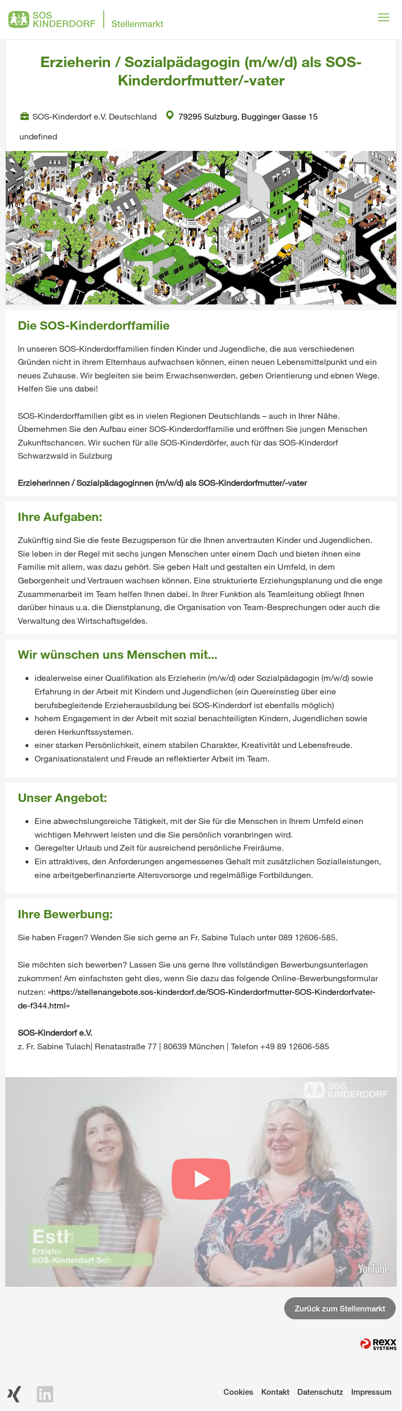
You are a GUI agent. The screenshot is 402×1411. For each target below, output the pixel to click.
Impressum (371, 1391)
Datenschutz (320, 1391)
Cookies (238, 1391)
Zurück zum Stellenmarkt (340, 1308)
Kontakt (275, 1391)
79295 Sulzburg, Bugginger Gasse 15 (241, 116)
